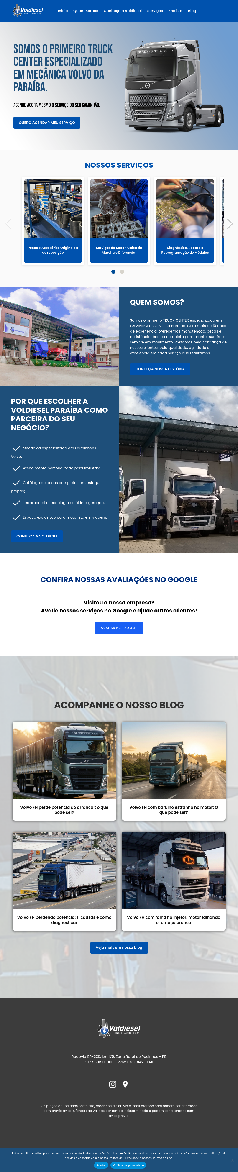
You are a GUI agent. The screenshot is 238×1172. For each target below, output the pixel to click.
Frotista (176, 10)
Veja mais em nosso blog (119, 957)
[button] (230, 223)
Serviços (155, 10)
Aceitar (101, 1165)
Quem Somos (85, 10)
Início (63, 10)
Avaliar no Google (119, 627)
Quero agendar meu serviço (47, 122)
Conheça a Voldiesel (123, 10)
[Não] (232, 1160)
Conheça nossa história (160, 369)
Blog (192, 10)
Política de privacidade (128, 1165)
